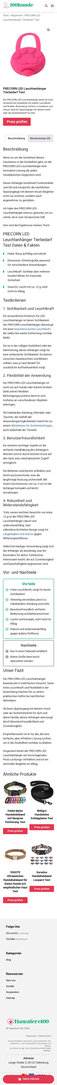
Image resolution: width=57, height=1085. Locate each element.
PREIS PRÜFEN (28, 1079)
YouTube (10, 939)
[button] (48, 30)
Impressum (31, 1036)
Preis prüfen (17, 122)
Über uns (11, 980)
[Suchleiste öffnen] (46, 6)
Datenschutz (44, 1036)
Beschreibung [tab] (16, 138)
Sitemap (10, 998)
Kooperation (12, 992)
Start (6, 15)
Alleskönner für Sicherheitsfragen (31, 425)
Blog (8, 959)
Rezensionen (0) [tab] (40, 138)
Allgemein (16, 15)
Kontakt (10, 986)
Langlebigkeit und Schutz (18, 534)
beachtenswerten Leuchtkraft (32, 329)
